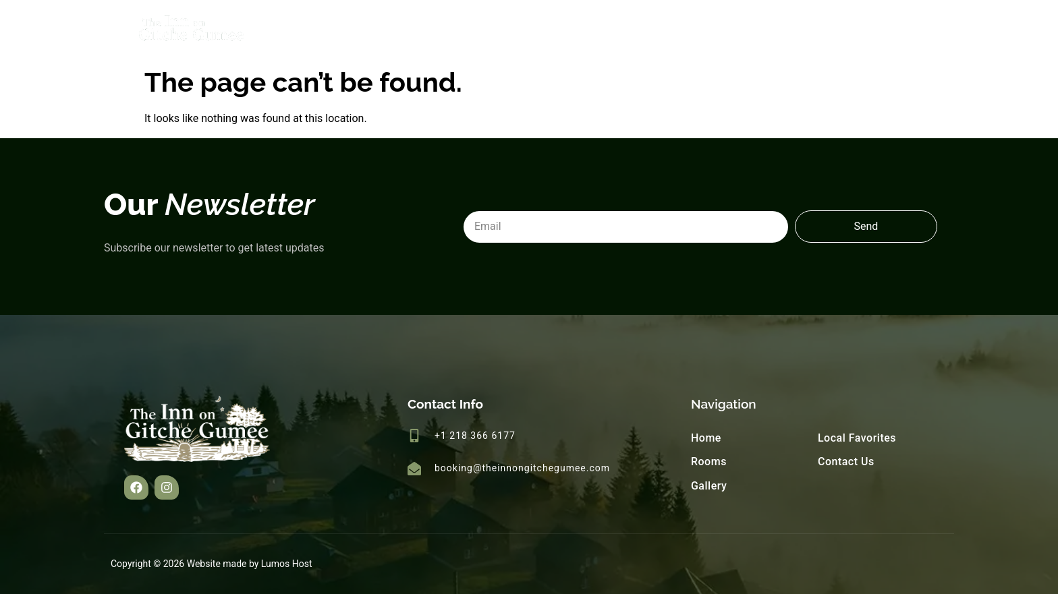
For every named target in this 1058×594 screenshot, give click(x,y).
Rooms (661, 30)
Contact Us (913, 30)
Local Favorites (815, 30)
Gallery (727, 30)
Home (598, 30)
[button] (136, 487)
